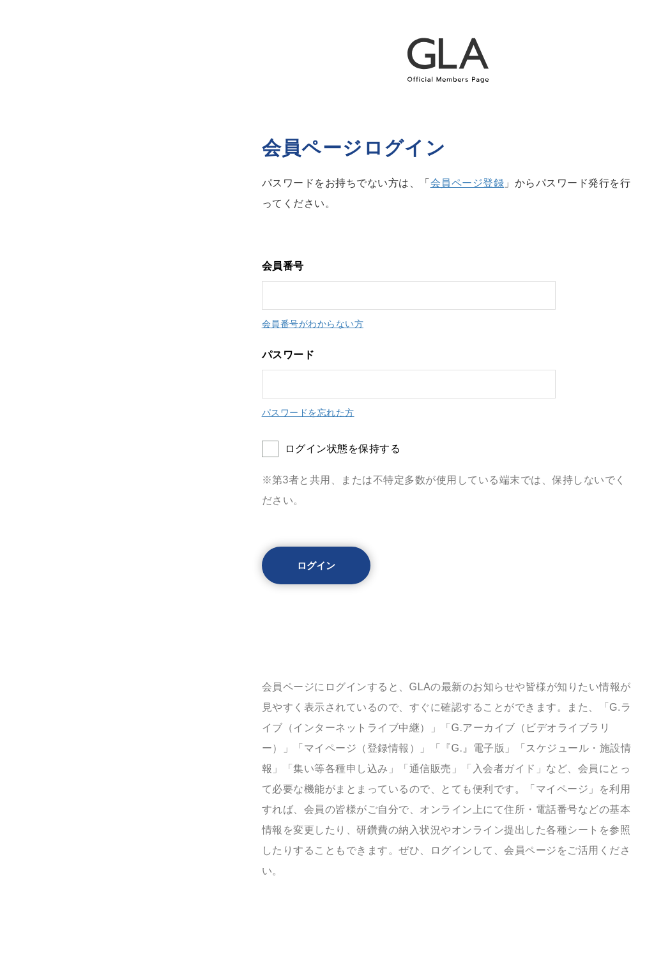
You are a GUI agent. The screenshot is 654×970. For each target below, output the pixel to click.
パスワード (288, 354)
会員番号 (283, 266)
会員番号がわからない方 (313, 324)
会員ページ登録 (467, 183)
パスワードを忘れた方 (308, 412)
